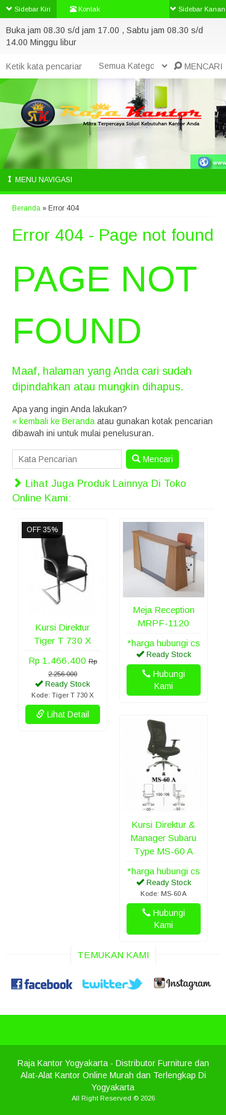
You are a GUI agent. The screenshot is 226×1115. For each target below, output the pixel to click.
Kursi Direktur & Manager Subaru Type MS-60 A (163, 837)
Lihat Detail (62, 714)
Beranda (26, 208)
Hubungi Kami (163, 680)
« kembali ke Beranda (53, 421)
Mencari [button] (152, 459)
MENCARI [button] (198, 66)
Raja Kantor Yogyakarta (62, 1063)
